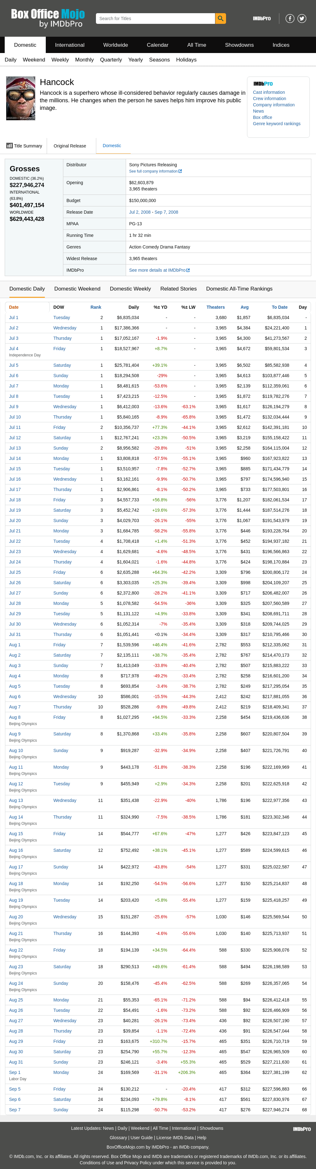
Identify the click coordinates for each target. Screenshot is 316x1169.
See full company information (155, 171)
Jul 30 (15, 624)
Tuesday (61, 317)
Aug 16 (16, 850)
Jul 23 (15, 551)
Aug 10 (16, 750)
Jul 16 (15, 479)
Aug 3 (15, 665)
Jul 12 (15, 437)
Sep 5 (15, 1089)
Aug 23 (16, 966)
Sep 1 (15, 1072)
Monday (61, 385)
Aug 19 (16, 900)
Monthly (84, 60)
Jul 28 (15, 603)
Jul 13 (15, 448)
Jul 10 (15, 416)
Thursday (62, 338)
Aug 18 (16, 883)
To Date (279, 307)
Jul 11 (15, 427)
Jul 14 (15, 458)
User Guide (142, 1137)
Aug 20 (16, 916)
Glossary (118, 1137)
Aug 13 (16, 800)
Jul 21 (15, 530)
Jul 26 (15, 582)
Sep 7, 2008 (166, 212)
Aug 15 (16, 833)
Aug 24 (16, 983)
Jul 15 (15, 468)
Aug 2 (15, 655)
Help (201, 1137)
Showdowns (239, 45)
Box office (262, 117)
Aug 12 (16, 783)
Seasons (159, 60)
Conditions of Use (97, 1162)
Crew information (269, 98)
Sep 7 (15, 1109)
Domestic (25, 45)
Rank (96, 307)
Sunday (60, 375)
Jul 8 (13, 396)
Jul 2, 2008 (140, 212)
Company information (274, 104)
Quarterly (111, 60)
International (70, 45)
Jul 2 (13, 327)
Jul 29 (15, 613)
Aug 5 (15, 686)
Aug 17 (16, 866)
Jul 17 (15, 489)
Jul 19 (15, 510)
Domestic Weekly (130, 289)
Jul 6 (13, 375)
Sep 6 (15, 1099)
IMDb (184, 1147)
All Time (196, 45)
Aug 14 (16, 816)
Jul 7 (13, 385)
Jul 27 (15, 592)
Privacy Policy (137, 1162)
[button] (278, 126)
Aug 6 (15, 696)
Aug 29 (16, 1041)
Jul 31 (15, 634)
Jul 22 (15, 541)
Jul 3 (13, 338)
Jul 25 (15, 572)
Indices (281, 45)
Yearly (135, 60)
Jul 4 (13, 348)
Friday (59, 348)
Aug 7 (15, 706)
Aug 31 (16, 1062)
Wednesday (64, 327)
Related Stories (178, 289)
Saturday (62, 365)
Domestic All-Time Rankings (239, 289)
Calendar (158, 45)
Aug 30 (16, 1051)
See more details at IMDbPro (159, 270)
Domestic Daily (27, 289)
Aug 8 (15, 717)
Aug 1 (15, 644)
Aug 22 (16, 950)
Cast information (269, 92)
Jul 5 (13, 365)
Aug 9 (15, 733)
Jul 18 (15, 499)
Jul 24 (15, 561)
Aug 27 (16, 1020)
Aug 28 (16, 1030)
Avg (244, 307)
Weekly (60, 60)
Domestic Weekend (77, 289)
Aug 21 (16, 933)
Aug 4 (15, 675)
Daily (11, 60)
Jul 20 (15, 520)
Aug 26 (16, 1010)
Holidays (186, 60)
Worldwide (115, 45)
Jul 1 (13, 317)
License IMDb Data (175, 1137)
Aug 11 (16, 767)
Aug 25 (16, 999)
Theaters (216, 307)
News (258, 111)
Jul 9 (13, 406)
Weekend (34, 60)
